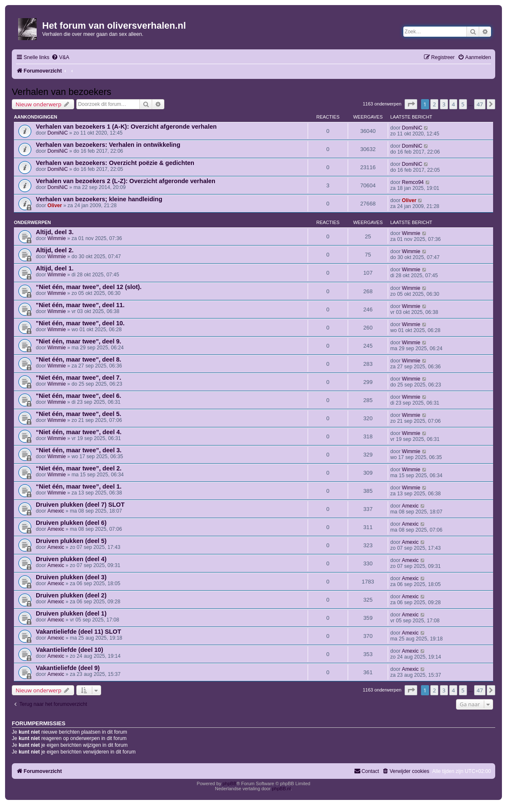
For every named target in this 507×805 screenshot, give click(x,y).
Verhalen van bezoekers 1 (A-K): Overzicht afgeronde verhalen (126, 126)
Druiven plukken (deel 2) (71, 595)
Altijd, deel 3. (55, 232)
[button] (411, 104)
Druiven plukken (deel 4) (71, 559)
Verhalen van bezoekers (61, 91)
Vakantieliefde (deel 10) (69, 649)
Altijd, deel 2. (55, 250)
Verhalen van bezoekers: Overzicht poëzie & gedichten (115, 162)
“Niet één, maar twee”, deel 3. (78, 450)
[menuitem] (60, 57)
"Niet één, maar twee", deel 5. (78, 414)
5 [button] (462, 104)
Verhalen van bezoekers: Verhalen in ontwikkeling (108, 144)
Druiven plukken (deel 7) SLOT (80, 504)
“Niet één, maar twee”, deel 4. (78, 432)
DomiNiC (58, 133)
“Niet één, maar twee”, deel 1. (78, 486)
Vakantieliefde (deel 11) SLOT (78, 631)
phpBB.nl (281, 788)
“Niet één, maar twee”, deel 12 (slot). (89, 287)
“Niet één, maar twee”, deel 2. (78, 468)
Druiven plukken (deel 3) (71, 577)
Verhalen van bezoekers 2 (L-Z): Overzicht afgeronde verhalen (125, 181)
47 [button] (480, 104)
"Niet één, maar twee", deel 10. (80, 323)
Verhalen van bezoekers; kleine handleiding (99, 199)
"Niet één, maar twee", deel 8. (78, 359)
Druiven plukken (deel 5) (71, 541)
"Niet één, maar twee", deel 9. (78, 341)
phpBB (229, 783)
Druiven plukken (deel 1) (71, 613)
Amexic (56, 511)
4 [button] (453, 104)
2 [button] (434, 104)
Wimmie (57, 238)
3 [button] (444, 104)
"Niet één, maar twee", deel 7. (78, 377)
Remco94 (413, 182)
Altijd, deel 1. (55, 268)
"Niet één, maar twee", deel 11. (80, 305)
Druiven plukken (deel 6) (71, 522)
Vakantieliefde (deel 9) (68, 668)
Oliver (55, 205)
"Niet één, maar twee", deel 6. (78, 395)
